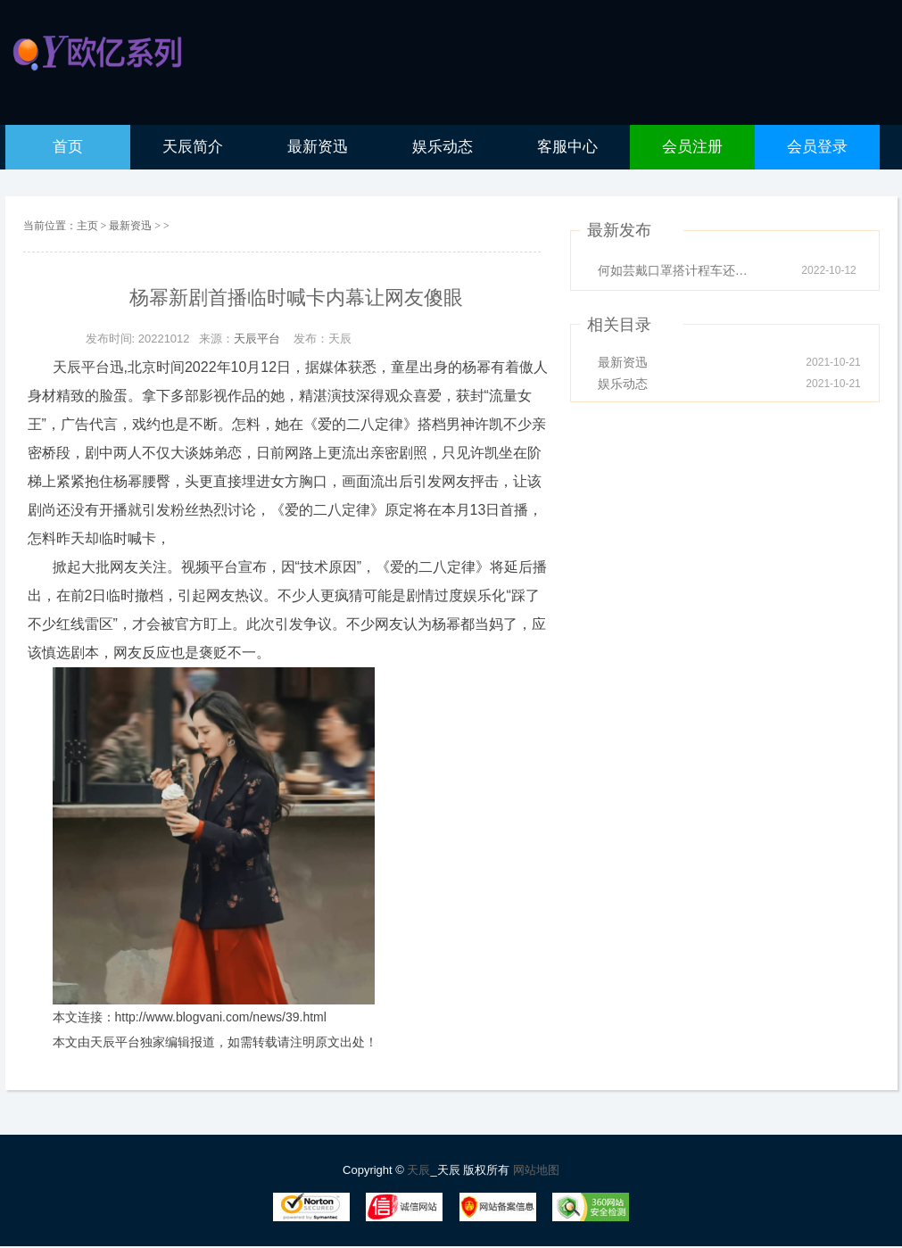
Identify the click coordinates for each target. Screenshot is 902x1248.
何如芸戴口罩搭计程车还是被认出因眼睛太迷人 (678, 270)
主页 (87, 225)
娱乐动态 (623, 383)
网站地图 (536, 1170)
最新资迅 (131, 225)
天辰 (418, 1170)
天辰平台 (257, 338)
